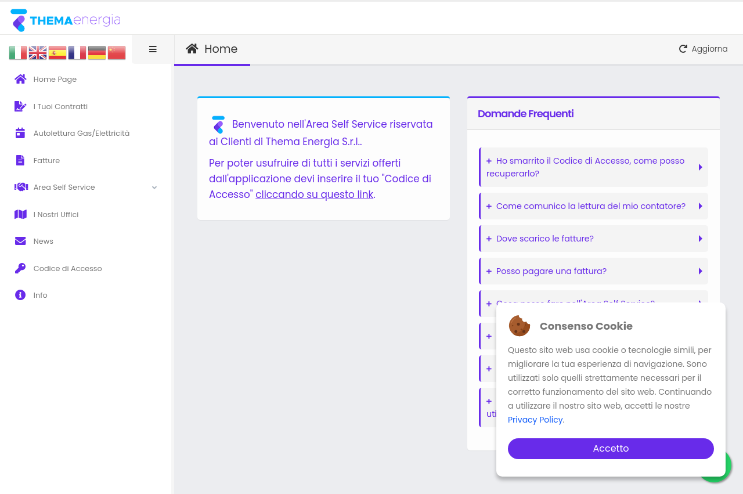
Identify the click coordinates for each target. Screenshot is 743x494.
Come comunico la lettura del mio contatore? (586, 206)
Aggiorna (703, 49)
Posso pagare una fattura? (546, 271)
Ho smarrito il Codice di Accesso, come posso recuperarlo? (585, 167)
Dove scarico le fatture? (540, 238)
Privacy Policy (535, 420)
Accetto (611, 448)
